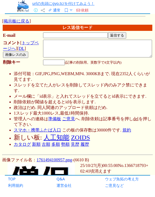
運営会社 (64, 185)
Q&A (61, 178)
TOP (12, 178)
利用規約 (15, 185)
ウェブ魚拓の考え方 (122, 178)
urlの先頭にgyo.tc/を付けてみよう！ (63, 3)
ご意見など (114, 185)
